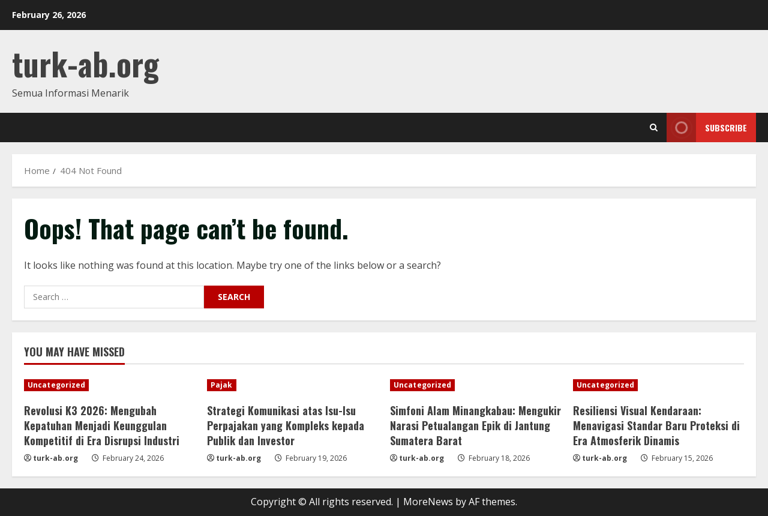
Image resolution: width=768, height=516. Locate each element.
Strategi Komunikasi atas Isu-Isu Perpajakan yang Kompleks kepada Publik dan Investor (285, 425)
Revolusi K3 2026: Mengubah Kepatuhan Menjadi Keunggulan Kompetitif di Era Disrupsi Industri (101, 425)
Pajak (222, 385)
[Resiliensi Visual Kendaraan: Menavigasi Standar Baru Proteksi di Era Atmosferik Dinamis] (658, 385)
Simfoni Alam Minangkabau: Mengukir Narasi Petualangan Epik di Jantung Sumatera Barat (475, 425)
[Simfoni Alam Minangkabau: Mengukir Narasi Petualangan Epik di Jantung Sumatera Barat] (475, 385)
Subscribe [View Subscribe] (707, 127)
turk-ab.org (85, 63)
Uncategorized (56, 385)
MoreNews (428, 501)
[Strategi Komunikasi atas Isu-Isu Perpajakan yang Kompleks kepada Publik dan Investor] (292, 385)
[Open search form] (654, 127)
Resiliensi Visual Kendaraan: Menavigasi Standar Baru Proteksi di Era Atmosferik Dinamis (656, 425)
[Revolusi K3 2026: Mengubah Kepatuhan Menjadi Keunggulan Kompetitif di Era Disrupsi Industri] (109, 385)
